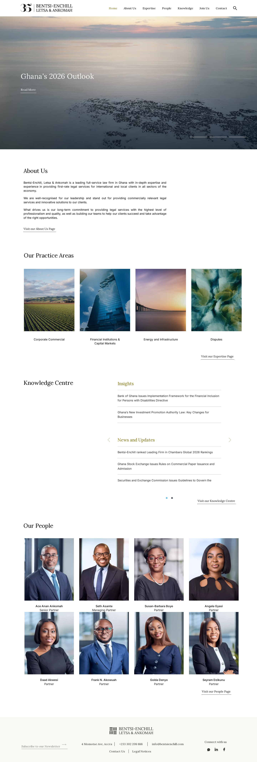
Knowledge (185, 8)
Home (113, 8)
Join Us (204, 8)
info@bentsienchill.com (168, 744)
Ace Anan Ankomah (49, 606)
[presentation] (48, 735)
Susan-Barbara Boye (159, 606)
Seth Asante (104, 606)
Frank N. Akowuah (104, 680)
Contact (221, 8)
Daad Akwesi (49, 680)
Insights (126, 383)
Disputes (216, 339)
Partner (159, 610)
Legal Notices (141, 751)
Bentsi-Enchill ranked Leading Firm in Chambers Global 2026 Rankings (165, 452)
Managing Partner (104, 610)
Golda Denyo (159, 680)
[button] (235, 8)
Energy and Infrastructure (160, 339)
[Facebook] (223, 749)
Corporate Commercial (49, 339)
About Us (130, 8)
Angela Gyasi (214, 606)
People (166, 8)
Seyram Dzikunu (214, 680)
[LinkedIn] (215, 749)
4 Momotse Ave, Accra (96, 744)
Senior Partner (49, 610)
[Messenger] (207, 749)
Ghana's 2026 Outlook (57, 76)
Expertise (149, 8)
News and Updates (136, 440)
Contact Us (117, 751)
